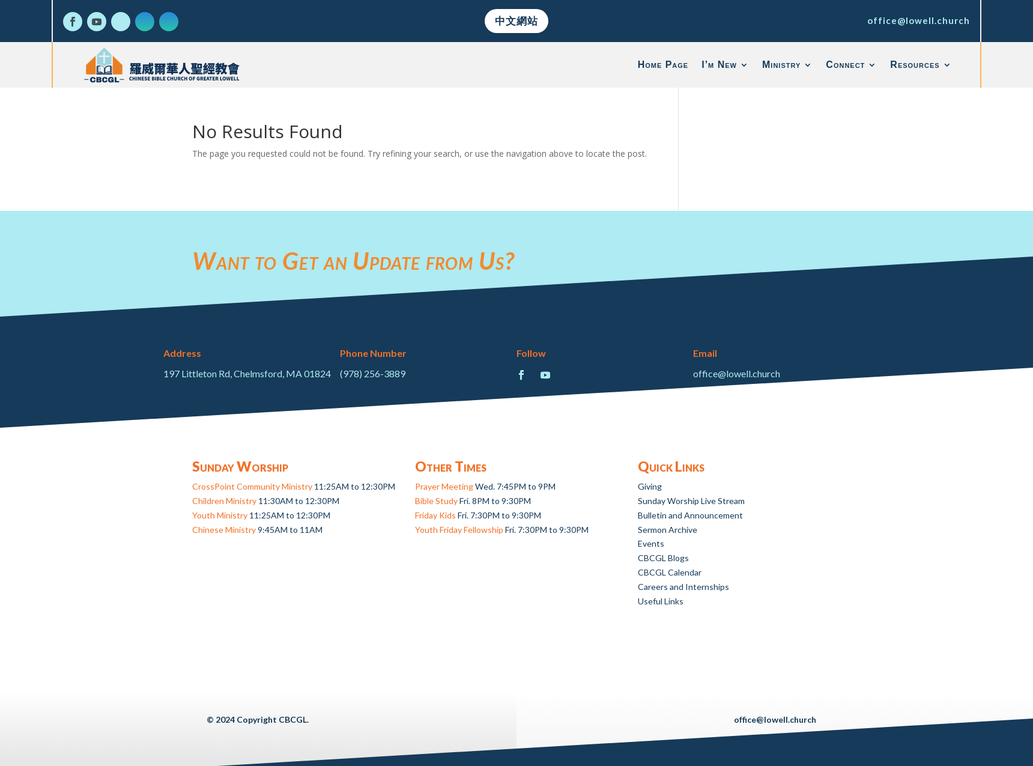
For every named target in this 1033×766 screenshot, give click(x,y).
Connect (845, 64)
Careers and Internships (683, 587)
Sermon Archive (667, 529)
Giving (650, 486)
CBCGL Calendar (669, 572)
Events (651, 543)
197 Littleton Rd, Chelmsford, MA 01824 (247, 373)
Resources (914, 64)
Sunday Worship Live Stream (691, 501)
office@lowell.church (918, 20)
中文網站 (516, 20)
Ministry (781, 64)
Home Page (663, 64)
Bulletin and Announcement (690, 515)
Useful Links (660, 601)
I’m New (719, 64)
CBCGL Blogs (663, 558)
